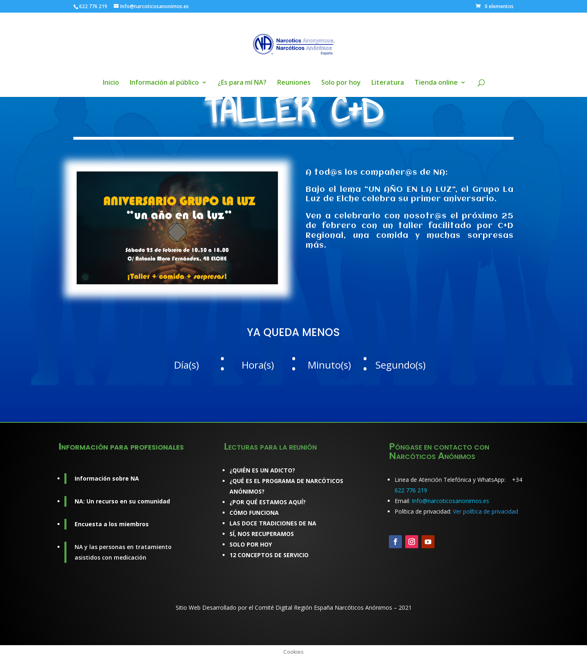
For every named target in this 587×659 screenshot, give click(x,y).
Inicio (111, 83)
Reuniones (294, 83)
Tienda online (436, 83)
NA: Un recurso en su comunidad (122, 501)
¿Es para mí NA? (242, 83)
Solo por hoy (341, 83)
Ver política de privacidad (485, 511)
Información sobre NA (107, 478)
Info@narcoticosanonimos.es (450, 501)
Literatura (387, 83)
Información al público (164, 83)
